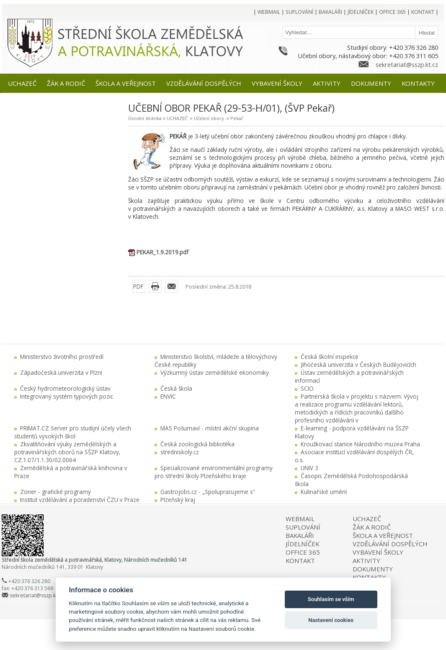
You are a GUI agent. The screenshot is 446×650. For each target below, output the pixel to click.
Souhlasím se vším (331, 599)
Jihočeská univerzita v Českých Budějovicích (358, 365)
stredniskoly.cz (179, 452)
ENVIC (168, 396)
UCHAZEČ (177, 118)
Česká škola (176, 388)
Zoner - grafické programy (55, 492)
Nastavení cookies (330, 620)
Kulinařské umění (324, 492)
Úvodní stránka (145, 118)
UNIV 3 (309, 468)
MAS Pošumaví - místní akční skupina (209, 428)
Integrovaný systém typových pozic (66, 396)
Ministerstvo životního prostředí (61, 357)
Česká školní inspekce (329, 357)
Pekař (236, 118)
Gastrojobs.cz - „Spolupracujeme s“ (207, 492)
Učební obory (209, 118)
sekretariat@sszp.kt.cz (407, 64)
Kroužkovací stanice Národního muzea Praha (360, 444)
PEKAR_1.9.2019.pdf (162, 252)
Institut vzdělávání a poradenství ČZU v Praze (79, 500)
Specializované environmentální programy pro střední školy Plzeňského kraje (214, 472)
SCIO (307, 388)
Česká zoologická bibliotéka (197, 444)
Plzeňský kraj (177, 500)
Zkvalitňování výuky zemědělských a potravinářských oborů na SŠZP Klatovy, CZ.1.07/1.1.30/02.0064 (67, 452)
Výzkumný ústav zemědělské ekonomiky (214, 372)
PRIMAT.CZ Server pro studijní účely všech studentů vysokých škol (72, 432)
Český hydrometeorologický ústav (65, 388)
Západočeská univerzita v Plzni (61, 372)
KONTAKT (300, 560)
